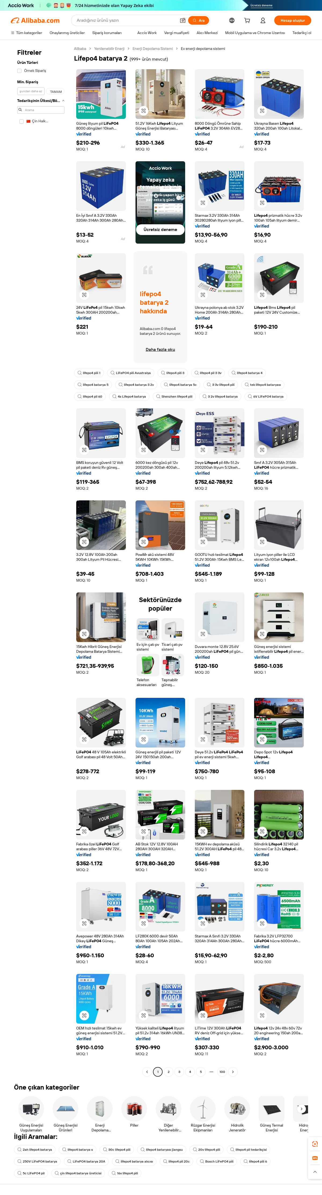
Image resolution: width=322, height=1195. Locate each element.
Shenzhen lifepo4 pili (174, 396)
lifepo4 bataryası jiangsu (162, 1150)
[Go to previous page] (147, 1072)
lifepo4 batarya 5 (93, 385)
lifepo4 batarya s (77, 1150)
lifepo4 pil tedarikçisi (248, 1150)
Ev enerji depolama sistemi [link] (203, 48)
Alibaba (80, 48)
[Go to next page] (233, 1072)
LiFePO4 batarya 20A (86, 1161)
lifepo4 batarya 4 (247, 373)
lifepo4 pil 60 (90, 396)
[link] (315, 1144)
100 (222, 1072)
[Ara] (198, 20)
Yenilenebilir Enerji (109, 48)
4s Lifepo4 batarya (129, 396)
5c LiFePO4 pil (31, 1173)
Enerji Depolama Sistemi (153, 48)
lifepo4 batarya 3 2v (136, 385)
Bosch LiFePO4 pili (216, 1161)
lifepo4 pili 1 (89, 373)
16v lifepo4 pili (125, 1173)
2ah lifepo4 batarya (34, 1150)
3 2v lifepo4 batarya (220, 396)
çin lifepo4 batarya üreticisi (78, 1173)
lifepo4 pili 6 (255, 1161)
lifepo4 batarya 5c (180, 385)
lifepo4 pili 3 (172, 373)
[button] (183, 20)
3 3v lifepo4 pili (221, 385)
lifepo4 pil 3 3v (208, 373)
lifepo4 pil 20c (176, 1161)
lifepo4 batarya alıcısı (134, 1161)
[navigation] (41, 561)
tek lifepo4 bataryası (263, 385)
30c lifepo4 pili (116, 1150)
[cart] (248, 21)
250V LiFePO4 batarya (37, 1161)
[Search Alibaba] (126, 20)
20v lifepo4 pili (206, 1150)
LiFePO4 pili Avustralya (131, 373)
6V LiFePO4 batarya (266, 396)
